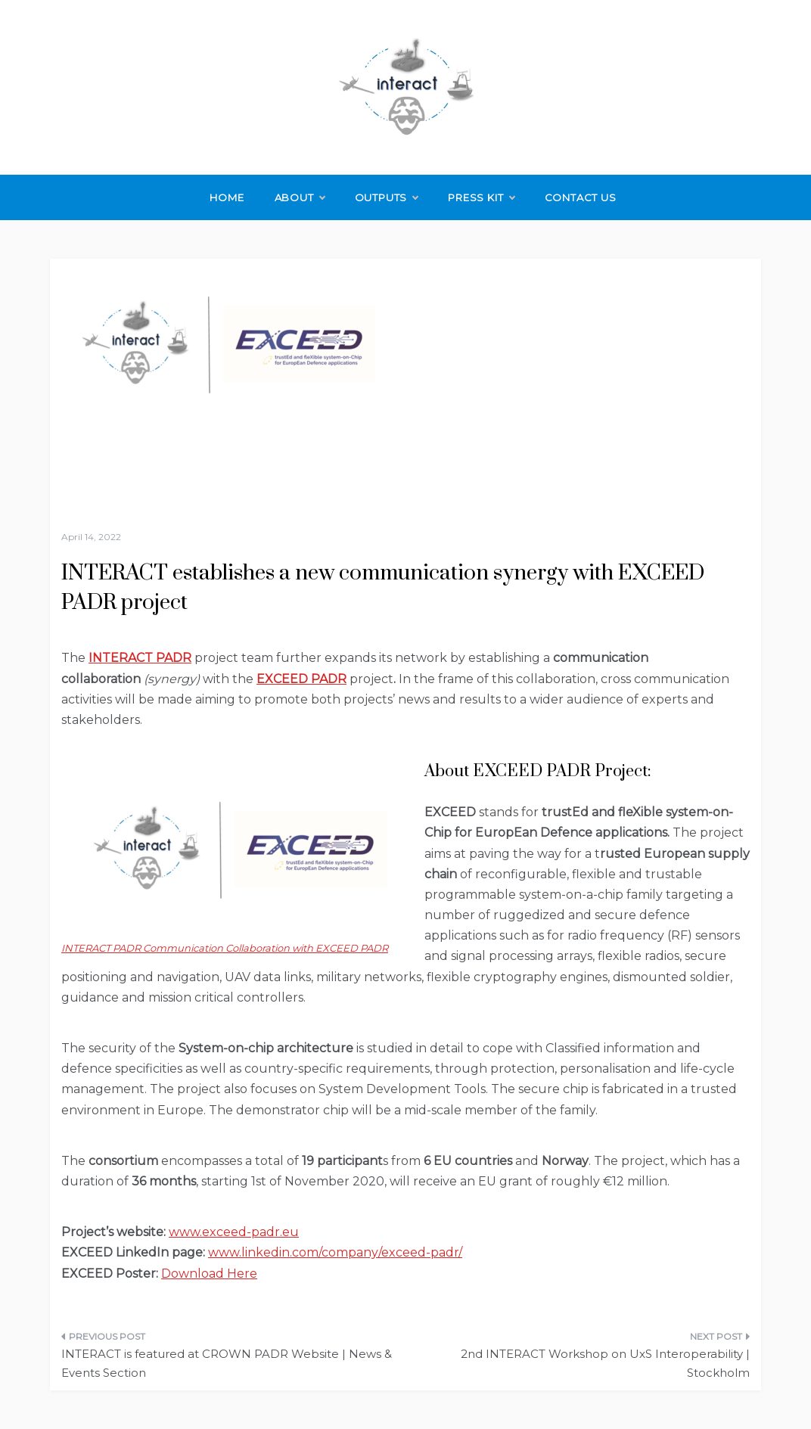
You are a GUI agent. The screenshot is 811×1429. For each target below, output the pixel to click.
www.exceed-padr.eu (234, 1232)
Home (227, 197)
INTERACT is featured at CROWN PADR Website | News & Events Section (226, 1364)
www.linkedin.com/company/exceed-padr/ (335, 1252)
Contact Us (581, 197)
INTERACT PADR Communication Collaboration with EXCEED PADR (224, 948)
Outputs (386, 197)
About (300, 197)
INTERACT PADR (140, 658)
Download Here (209, 1273)
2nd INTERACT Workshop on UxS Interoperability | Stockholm (605, 1364)
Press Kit (481, 197)
